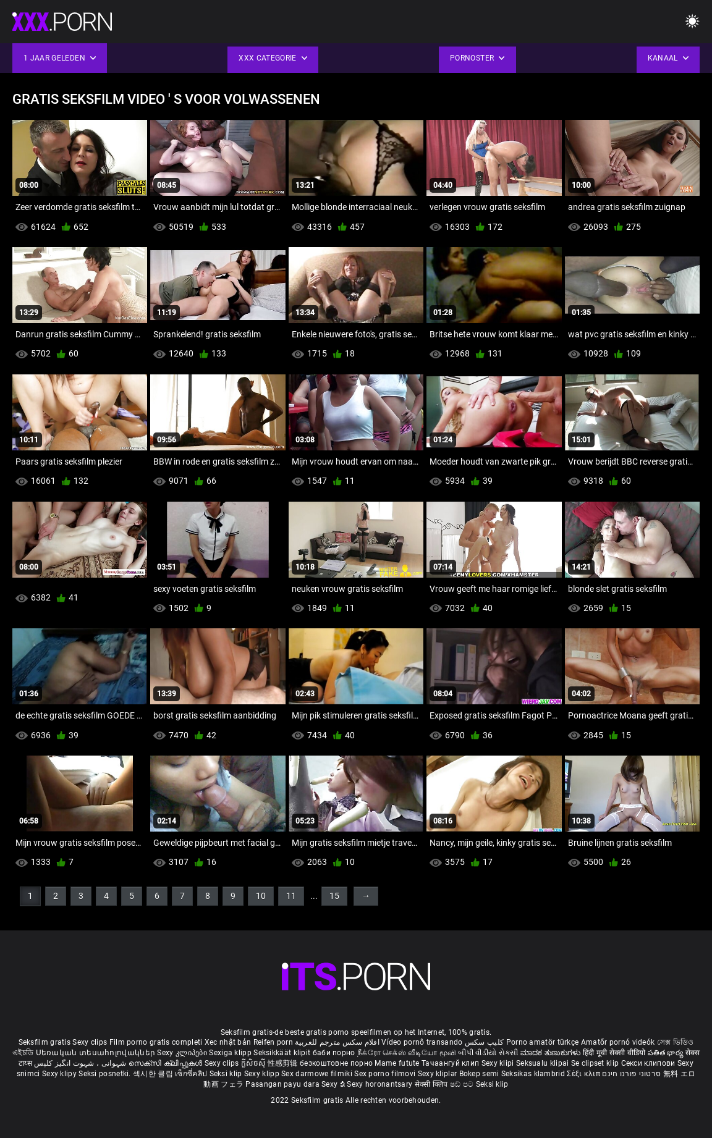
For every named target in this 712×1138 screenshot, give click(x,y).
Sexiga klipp (231, 1052)
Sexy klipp (262, 1073)
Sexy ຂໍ (334, 1084)
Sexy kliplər (438, 1073)
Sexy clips (90, 1042)
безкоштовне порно (336, 1063)
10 (261, 896)
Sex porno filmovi (384, 1073)
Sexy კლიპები (183, 1052)
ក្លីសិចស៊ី (254, 1063)
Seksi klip (227, 1073)
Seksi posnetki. (105, 1073)
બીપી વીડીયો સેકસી (488, 1052)
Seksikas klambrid (534, 1073)
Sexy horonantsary (380, 1084)
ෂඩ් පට (463, 1084)
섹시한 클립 (154, 1073)
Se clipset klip (596, 1063)
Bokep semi (479, 1073)
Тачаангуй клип (451, 1063)
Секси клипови (649, 1063)
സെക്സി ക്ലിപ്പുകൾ (167, 1063)
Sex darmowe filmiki (316, 1073)
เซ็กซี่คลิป (192, 1073)
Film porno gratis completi (156, 1042)
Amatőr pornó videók (618, 1042)
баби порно (334, 1052)
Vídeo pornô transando (421, 1042)
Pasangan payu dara (283, 1084)
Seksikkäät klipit (282, 1052)
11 (291, 896)
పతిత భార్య (666, 1052)
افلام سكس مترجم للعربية (337, 1042)
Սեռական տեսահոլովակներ (97, 1052)
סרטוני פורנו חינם (631, 1073)
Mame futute (397, 1063)
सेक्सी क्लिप (432, 1084)
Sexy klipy (60, 1073)
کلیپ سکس (484, 1042)
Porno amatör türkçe (542, 1042)
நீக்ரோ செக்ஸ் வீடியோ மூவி (406, 1052)
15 (334, 896)
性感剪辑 (284, 1063)
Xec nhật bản (228, 1042)
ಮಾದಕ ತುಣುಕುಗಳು (551, 1052)
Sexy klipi (498, 1063)
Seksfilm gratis (45, 1042)
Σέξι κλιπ (584, 1073)
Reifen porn (273, 1042)
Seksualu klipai (543, 1063)
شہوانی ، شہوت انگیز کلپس (81, 1063)
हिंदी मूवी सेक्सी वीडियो (614, 1052)
